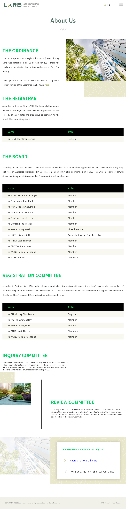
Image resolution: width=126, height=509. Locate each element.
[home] (23, 5)
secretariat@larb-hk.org (83, 460)
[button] (108, 5)
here (47, 84)
